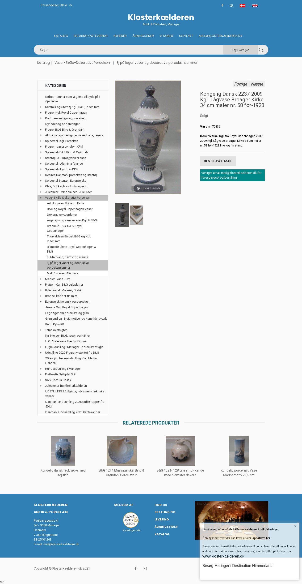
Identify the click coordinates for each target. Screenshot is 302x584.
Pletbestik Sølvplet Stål (60, 374)
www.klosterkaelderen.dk (223, 556)
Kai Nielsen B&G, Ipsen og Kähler (67, 335)
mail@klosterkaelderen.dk (61, 544)
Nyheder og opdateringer (62, 124)
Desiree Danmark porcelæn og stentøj (71, 175)
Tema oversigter (56, 330)
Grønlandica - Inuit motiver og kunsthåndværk (76, 318)
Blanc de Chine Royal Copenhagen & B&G (71, 249)
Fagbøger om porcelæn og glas (67, 313)
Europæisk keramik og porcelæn (67, 301)
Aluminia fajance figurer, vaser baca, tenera (74, 135)
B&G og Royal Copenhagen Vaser (69, 209)
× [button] (295, 526)
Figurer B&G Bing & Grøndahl (64, 129)
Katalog (61, 36)
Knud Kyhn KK (54, 324)
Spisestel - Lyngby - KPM (61, 169)
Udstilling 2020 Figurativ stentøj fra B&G (72, 352)
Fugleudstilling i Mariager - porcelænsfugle (74, 347)
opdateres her (261, 538)
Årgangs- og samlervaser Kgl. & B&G (72, 220)
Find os (161, 505)
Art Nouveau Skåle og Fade (65, 203)
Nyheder (120, 36)
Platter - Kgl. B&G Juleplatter (64, 284)
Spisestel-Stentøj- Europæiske (65, 180)
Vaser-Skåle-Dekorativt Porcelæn (82, 62)
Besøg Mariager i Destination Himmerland (237, 566)
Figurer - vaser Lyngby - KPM (64, 146)
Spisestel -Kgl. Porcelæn (61, 141)
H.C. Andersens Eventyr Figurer (66, 341)
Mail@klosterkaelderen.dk (220, 36)
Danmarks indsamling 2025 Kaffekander (72, 412)
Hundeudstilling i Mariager (63, 368)
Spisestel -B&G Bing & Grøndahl (66, 152)
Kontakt (186, 36)
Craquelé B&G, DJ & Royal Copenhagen (64, 228)
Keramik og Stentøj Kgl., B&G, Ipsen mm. (72, 107)
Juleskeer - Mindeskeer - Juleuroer (68, 192)
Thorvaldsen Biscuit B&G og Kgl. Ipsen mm (69, 239)
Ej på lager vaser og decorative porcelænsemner (157, 62)
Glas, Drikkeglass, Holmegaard (66, 186)
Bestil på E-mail (218, 161)
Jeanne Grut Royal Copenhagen (66, 307)
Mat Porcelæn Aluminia (62, 273)
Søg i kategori (240, 50)
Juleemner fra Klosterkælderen (66, 385)
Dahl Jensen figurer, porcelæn (65, 118)
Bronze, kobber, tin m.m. (61, 296)
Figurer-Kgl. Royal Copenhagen (66, 112)
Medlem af (123, 504)
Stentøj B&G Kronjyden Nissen (65, 158)
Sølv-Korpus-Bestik (58, 380)
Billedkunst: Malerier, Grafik (63, 290)
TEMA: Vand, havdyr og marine (67, 257)
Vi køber (166, 36)
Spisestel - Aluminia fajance (64, 163)
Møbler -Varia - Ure (57, 279)
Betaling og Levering (91, 36)
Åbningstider (143, 36)
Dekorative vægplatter (62, 214)
